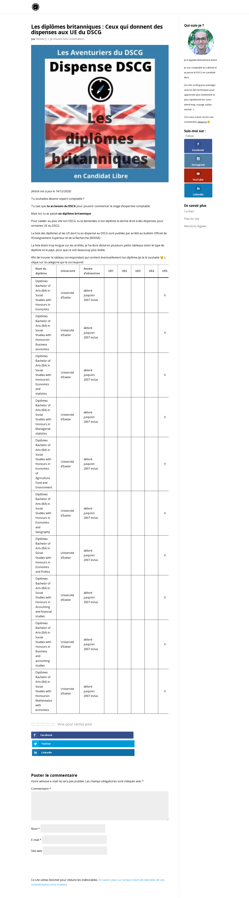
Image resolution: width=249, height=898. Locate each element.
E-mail (36, 822)
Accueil (133, 7)
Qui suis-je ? (203, 7)
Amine (40, 39)
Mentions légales (195, 199)
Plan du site (191, 192)
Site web (36, 833)
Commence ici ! (181, 7)
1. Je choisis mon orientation (65, 39)
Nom (35, 811)
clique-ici (202, 121)
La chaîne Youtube (154, 7)
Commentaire (41, 771)
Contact (189, 184)
